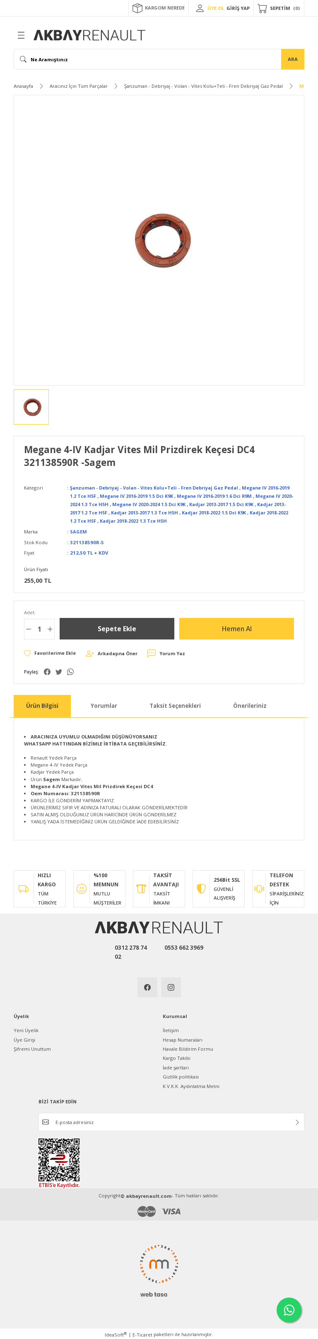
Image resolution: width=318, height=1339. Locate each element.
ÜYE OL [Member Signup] (215, 8)
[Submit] (297, 1121)
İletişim (171, 1029)
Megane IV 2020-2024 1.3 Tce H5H (111, 504)
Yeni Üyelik (26, 1029)
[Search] (159, 59)
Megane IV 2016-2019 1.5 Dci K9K (154, 496)
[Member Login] (200, 8)
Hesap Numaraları (182, 1038)
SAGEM (78, 530)
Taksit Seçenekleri (175, 704)
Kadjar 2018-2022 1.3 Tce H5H (213, 520)
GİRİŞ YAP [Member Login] (238, 8)
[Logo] (89, 35)
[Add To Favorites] (50, 652)
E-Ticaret (142, 1333)
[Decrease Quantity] (28, 628)
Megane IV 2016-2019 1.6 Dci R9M (238, 496)
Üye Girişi (24, 1038)
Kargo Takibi (176, 1057)
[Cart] (279, 8)
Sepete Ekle (117, 627)
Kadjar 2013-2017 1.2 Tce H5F (128, 512)
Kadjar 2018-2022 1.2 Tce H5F (137, 520)
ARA (293, 59)
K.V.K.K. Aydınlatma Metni (191, 1085)
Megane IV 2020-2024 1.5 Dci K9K (196, 504)
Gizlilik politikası (181, 1075)
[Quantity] (39, 628)
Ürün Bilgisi (42, 704)
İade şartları (176, 1066)
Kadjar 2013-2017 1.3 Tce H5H (204, 512)
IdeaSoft (116, 1333)
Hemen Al (236, 627)
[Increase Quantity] (50, 628)
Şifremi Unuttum (32, 1048)
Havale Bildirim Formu (188, 1048)
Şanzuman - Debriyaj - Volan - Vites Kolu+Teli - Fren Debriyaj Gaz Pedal (157, 488)
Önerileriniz (250, 704)
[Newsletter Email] (171, 1121)
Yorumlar (104, 704)
